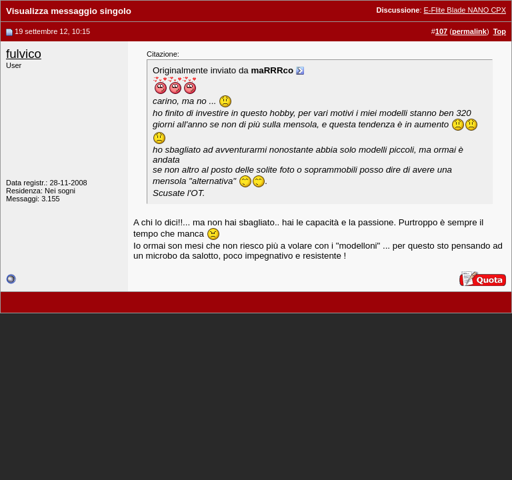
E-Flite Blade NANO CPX (465, 10)
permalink (469, 31)
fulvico (23, 54)
